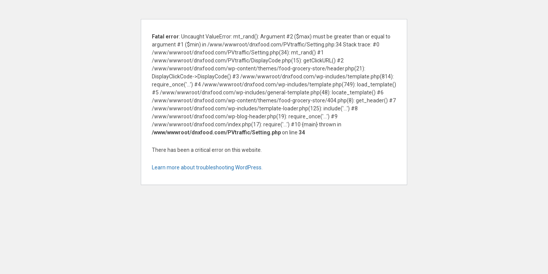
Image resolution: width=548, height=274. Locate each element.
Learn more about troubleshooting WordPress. (207, 167)
